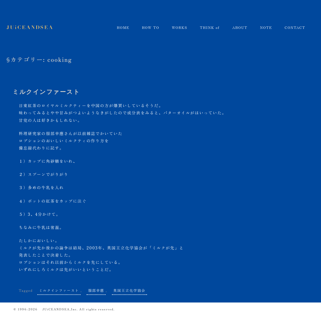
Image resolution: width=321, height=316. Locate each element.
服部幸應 (55, 133)
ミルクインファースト (46, 92)
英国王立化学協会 (129, 290)
